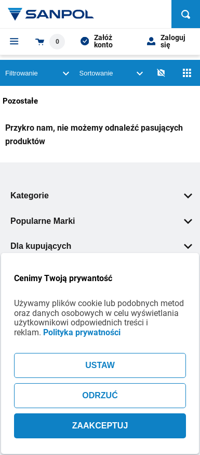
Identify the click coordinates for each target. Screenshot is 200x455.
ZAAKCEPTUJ (100, 425)
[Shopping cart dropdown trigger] (50, 42)
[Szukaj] (185, 14)
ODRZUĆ (99, 395)
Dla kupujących (101, 246)
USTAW (100, 365)
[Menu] (14, 41)
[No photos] (161, 73)
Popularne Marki (101, 221)
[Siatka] (187, 73)
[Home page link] (51, 14)
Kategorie (101, 195)
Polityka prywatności (82, 332)
